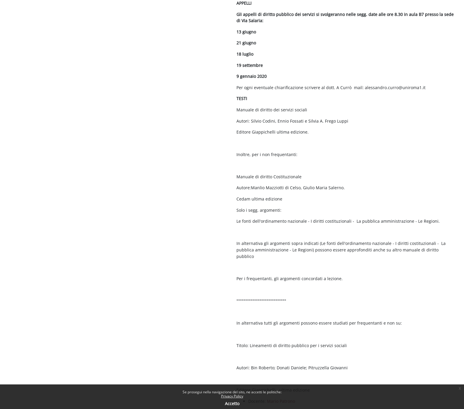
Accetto (232, 403)
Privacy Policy (232, 396)
